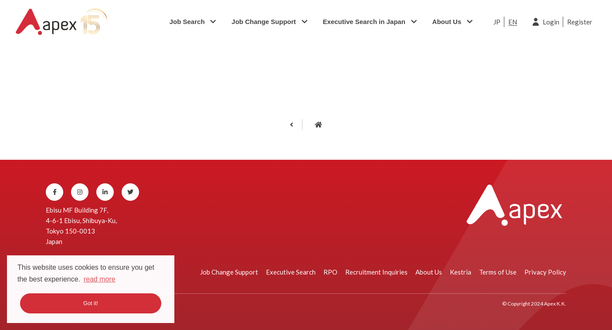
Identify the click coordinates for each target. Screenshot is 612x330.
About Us (447, 21)
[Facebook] (54, 192)
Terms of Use (498, 272)
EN (512, 22)
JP (496, 22)
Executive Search (291, 272)
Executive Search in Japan (364, 21)
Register (579, 22)
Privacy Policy (545, 272)
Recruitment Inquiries (376, 272)
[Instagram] (79, 192)
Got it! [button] (90, 303)
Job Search (187, 21)
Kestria (460, 272)
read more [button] (100, 279)
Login (551, 22)
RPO (330, 272)
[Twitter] (130, 192)
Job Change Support (263, 21)
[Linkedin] (105, 192)
